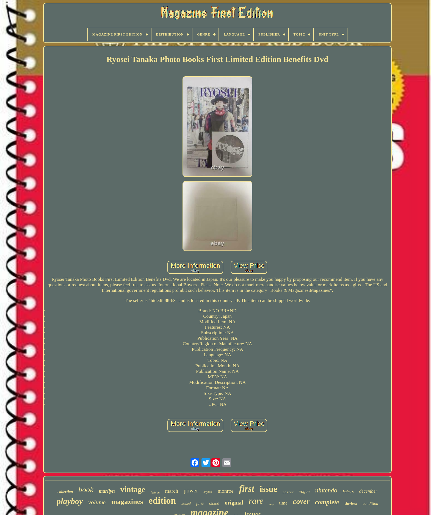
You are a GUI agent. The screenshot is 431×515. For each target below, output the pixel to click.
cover (301, 501)
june (200, 503)
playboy (70, 501)
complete (327, 502)
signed (207, 492)
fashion (155, 492)
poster (288, 492)
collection (65, 492)
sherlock (351, 503)
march (171, 491)
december (368, 491)
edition (162, 500)
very (271, 504)
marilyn (107, 491)
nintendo (326, 490)
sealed (185, 503)
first (246, 489)
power (191, 490)
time (283, 503)
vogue (304, 491)
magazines (127, 502)
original (234, 503)
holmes (348, 492)
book (85, 489)
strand (214, 503)
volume (97, 502)
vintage (132, 489)
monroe (226, 491)
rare (255, 501)
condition (370, 503)
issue (268, 489)
